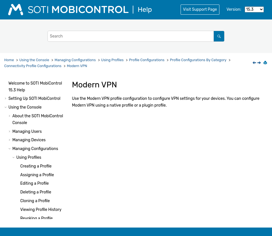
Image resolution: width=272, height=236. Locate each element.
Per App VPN (43, 147)
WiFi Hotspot (43, 191)
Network (40, 130)
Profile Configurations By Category (198, 60)
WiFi (35, 182)
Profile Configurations (147, 60)
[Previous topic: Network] (255, 63)
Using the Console (34, 60)
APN (36, 80)
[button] (30, 80)
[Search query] (136, 36)
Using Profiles (112, 60)
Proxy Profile (43, 156)
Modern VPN (77, 66)
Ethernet (40, 106)
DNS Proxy (41, 97)
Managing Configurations (75, 60)
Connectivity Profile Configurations (33, 66)
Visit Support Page (200, 9)
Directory (40, 88)
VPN (36, 173)
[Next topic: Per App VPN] (260, 63)
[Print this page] (266, 63)
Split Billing (42, 164)
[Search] (218, 36)
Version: (233, 9)
